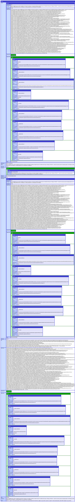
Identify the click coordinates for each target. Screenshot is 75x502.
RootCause (2, 178)
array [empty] (13, 230)
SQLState (8, 8)
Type (7, 161)
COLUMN (14, 60)
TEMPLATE (14, 97)
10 (11, 326)
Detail (2, 164)
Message (8, 6)
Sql (1, 340)
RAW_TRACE (15, 64)
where (2, 500)
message (9, 173)
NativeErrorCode (3, 177)
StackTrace (8, 9)
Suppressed (8, 54)
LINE (13, 63)
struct (2, 1)
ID (8, 398)
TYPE (14, 67)
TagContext (8, 56)
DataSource (2, 163)
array (12, 57)
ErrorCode (2, 166)
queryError (2, 498)
